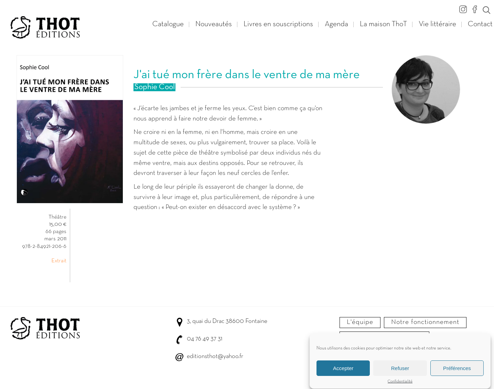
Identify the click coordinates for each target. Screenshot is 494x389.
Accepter (343, 370)
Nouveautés (213, 24)
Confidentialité (400, 383)
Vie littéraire (437, 24)
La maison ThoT (383, 24)
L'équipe (360, 322)
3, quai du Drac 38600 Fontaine (227, 321)
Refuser (400, 370)
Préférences (457, 370)
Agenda (336, 24)
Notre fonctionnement (425, 322)
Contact (480, 24)
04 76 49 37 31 (204, 339)
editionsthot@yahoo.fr (215, 356)
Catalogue (168, 24)
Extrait (58, 261)
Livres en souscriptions (278, 24)
